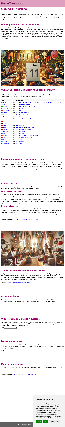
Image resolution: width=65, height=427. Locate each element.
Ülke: (2, 327)
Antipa (21, 137)
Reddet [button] (45, 421)
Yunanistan (6, 143)
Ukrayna (5, 141)
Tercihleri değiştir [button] (54, 421)
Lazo (33, 106)
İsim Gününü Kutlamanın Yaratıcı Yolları (19, 282)
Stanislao (21, 125)
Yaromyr (21, 141)
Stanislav (30, 119)
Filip (20, 135)
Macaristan (6, 131)
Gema (27, 121)
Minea (20, 114)
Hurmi (25, 112)
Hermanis (21, 127)
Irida (28, 127)
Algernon (25, 102)
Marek (36, 135)
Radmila (21, 119)
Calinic (25, 137)
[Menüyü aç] (63, 3)
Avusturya (5, 104)
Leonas (26, 129)
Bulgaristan (6, 106)
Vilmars (32, 127)
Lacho (26, 106)
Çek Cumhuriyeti (7, 108)
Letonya (5, 127)
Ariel (31, 102)
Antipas (21, 143)
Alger (20, 102)
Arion (38, 102)
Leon (44, 102)
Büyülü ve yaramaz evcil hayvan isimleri (24, 374)
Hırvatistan (6, 119)
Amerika (5, 102)
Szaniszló (24, 131)
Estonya (5, 112)
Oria (30, 121)
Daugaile (21, 129)
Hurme (21, 112)
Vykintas (31, 129)
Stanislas (21, 116)
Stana (25, 119)
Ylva (22, 123)
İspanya (5, 121)
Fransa (5, 116)
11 (17, 102)
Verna (28, 114)
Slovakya (5, 139)
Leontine (56, 102)
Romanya (5, 137)
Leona (47, 102)
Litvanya (5, 129)
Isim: (2, 350)
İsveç (4, 123)
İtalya (4, 125)
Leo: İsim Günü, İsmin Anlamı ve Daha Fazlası (26, 219)
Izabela (21, 108)
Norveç (5, 133)
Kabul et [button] (39, 421)
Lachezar (21, 106)
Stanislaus (28, 104)
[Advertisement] (32, 44)
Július (20, 139)
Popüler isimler (17, 305)
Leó (20, 131)
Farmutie (29, 137)
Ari (28, 102)
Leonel (51, 102)
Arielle (34, 102)
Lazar (30, 106)
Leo (41, 102)
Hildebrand (22, 104)
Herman (24, 135)
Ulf (20, 123)
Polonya (5, 135)
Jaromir (29, 135)
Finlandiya (5, 114)
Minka (24, 114)
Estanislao (22, 121)
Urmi (28, 112)
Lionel (60, 102)
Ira (25, 127)
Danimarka (6, 110)
